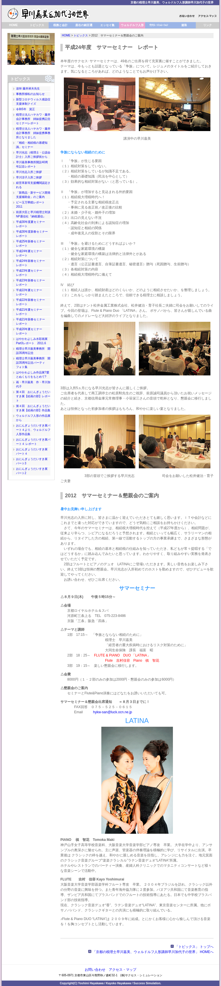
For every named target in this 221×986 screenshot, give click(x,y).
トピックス (37, 25)
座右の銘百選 (83, 25)
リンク (207, 25)
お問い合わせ (95, 970)
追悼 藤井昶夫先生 (28, 88)
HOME (13, 25)
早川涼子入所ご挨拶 (29, 177)
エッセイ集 (107, 25)
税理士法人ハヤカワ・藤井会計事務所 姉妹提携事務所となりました (33, 133)
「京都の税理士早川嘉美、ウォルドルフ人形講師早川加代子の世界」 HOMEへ (151, 952)
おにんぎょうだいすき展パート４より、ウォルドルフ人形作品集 (33, 430)
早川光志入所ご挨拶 (29, 172)
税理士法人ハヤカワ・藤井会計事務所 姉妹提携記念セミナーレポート (33, 119)
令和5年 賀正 (25, 109)
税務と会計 (60, 25)
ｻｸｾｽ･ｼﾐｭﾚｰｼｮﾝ (158, 25)
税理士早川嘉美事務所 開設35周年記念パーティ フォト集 (33, 363)
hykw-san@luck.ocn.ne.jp (112, 712)
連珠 (184, 25)
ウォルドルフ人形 (132, 25)
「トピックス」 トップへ (192, 947)
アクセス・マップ (122, 970)
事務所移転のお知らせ (30, 94)
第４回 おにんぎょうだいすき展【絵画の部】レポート (33, 396)
